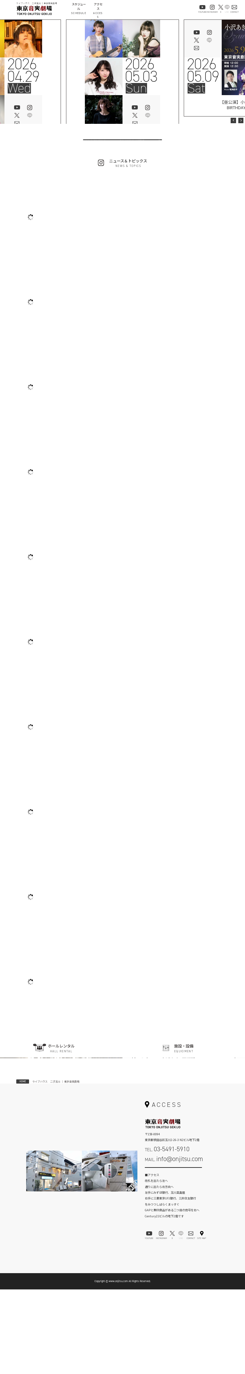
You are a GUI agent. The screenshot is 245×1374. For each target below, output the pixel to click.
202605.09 (203, 70)
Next (240, 120)
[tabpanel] (122, 86)
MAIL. (174, 1243)
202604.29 (23, 70)
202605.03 (141, 70)
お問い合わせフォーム (173, 1256)
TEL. (167, 1233)
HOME (22, 1166)
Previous (233, 120)
